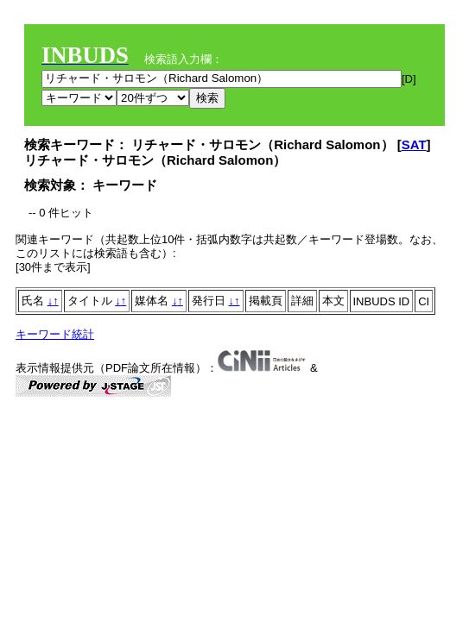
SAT (414, 144)
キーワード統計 (55, 334)
